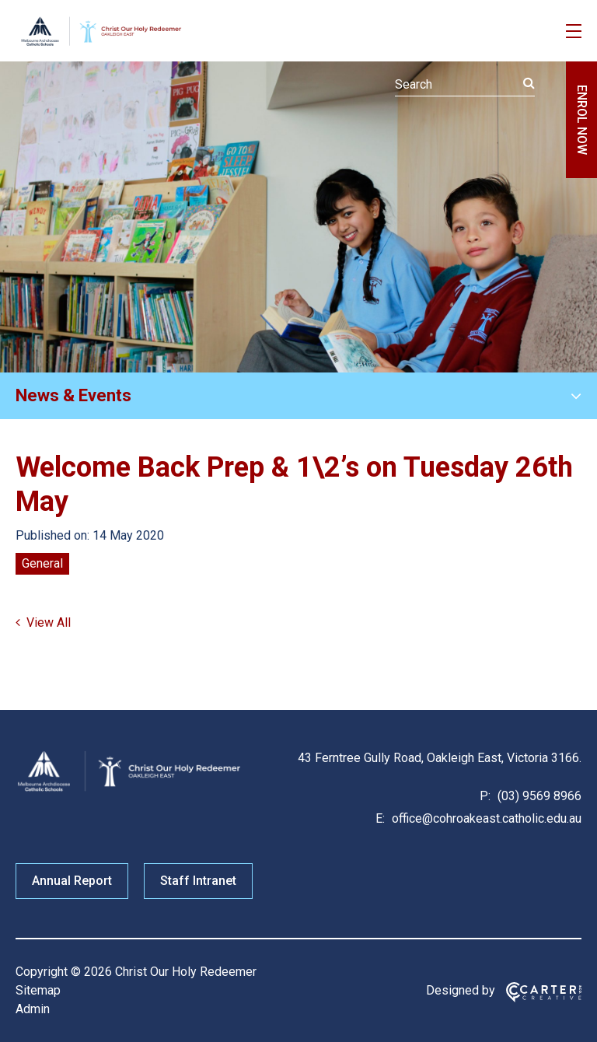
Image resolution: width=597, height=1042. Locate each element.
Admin (33, 1009)
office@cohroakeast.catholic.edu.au (485, 818)
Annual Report (72, 880)
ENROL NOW (581, 120)
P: (485, 795)
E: (380, 818)
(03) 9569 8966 (537, 795)
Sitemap (38, 990)
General (42, 563)
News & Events (73, 395)
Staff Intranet (198, 880)
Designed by (460, 990)
